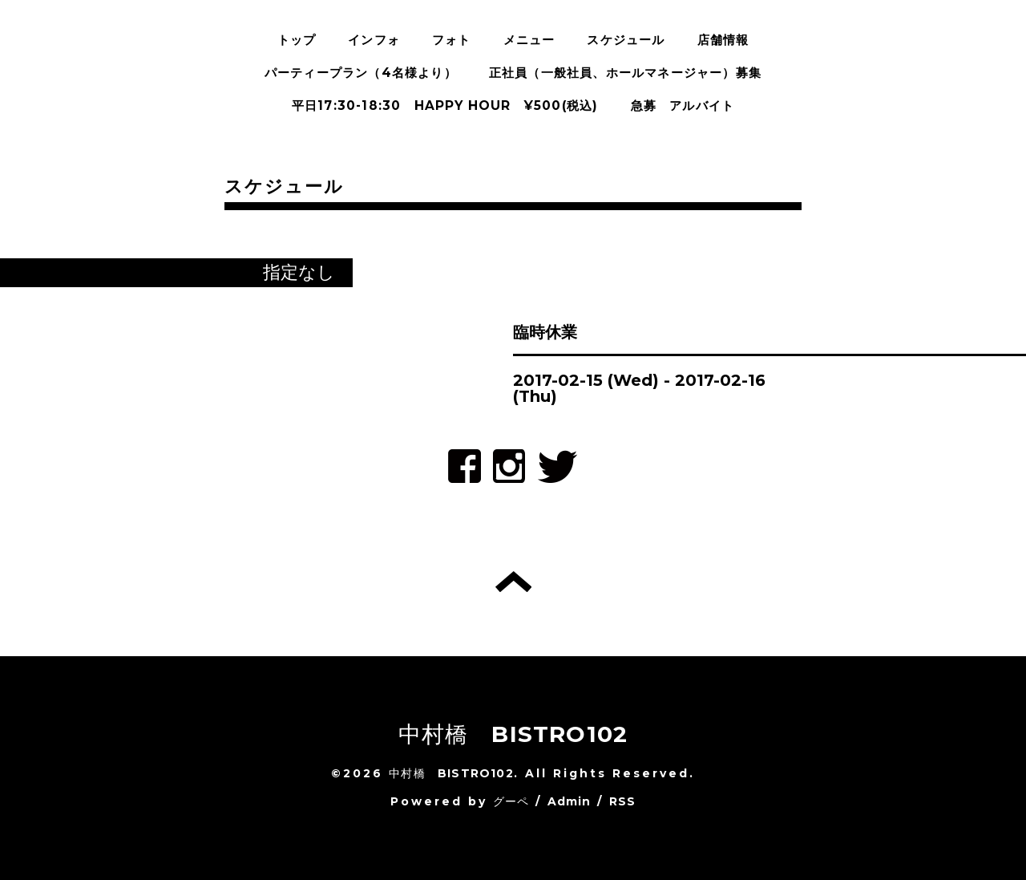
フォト (451, 39)
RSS (622, 801)
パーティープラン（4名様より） (361, 72)
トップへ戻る (513, 581)
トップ (297, 39)
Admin (569, 801)
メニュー (529, 39)
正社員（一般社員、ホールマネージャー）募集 (625, 72)
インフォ (374, 39)
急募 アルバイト (683, 105)
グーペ (511, 801)
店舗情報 (723, 39)
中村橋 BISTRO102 (513, 734)
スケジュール (625, 39)
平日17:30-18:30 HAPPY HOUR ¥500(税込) (445, 105)
